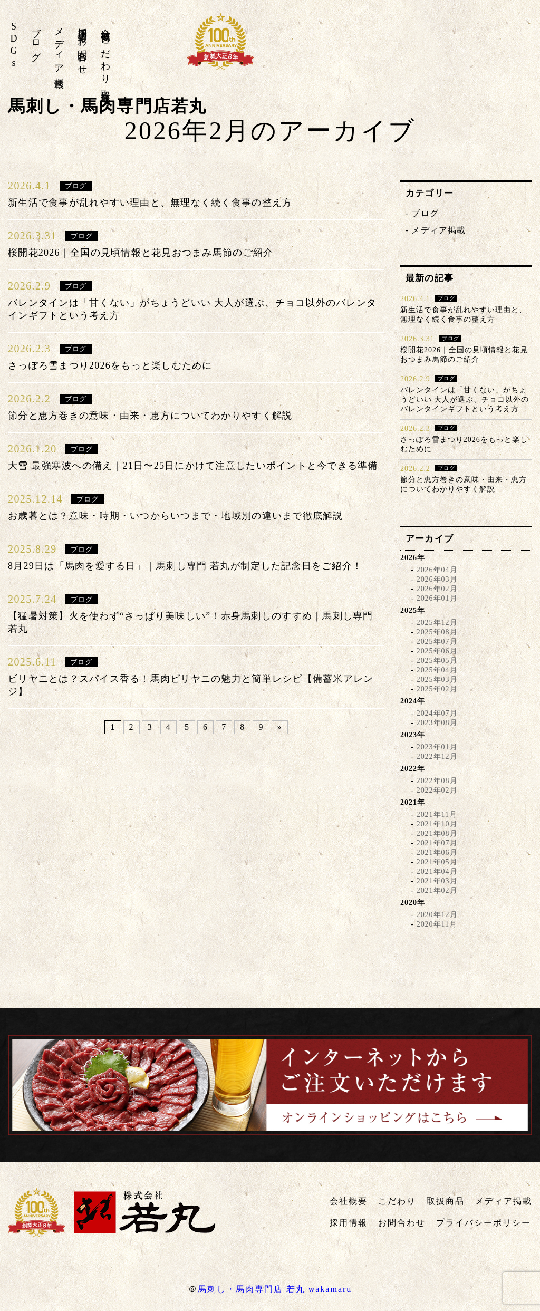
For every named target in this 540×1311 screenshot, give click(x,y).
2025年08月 (437, 632)
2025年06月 (437, 651)
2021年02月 (437, 890)
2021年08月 (437, 833)
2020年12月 (437, 915)
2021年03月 (437, 881)
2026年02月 (437, 589)
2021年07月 (437, 843)
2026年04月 (437, 570)
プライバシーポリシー (483, 1222)
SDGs (13, 45)
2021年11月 (437, 814)
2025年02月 (437, 689)
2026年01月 (437, 598)
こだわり (105, 55)
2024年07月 (437, 713)
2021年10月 (437, 824)
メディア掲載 (59, 47)
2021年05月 (437, 862)
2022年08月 (437, 781)
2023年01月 (437, 747)
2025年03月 (437, 679)
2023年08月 (437, 723)
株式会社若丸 (461, 47)
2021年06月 (437, 852)
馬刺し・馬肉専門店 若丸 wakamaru (275, 1289)
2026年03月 (437, 579)
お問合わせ (82, 50)
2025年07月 (437, 641)
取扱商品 (105, 86)
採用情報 (82, 24)
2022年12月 (437, 756)
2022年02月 (437, 790)
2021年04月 (437, 871)
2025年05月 (437, 660)
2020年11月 (437, 924)
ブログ (36, 39)
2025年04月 (437, 670)
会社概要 (105, 24)
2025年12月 (437, 622)
